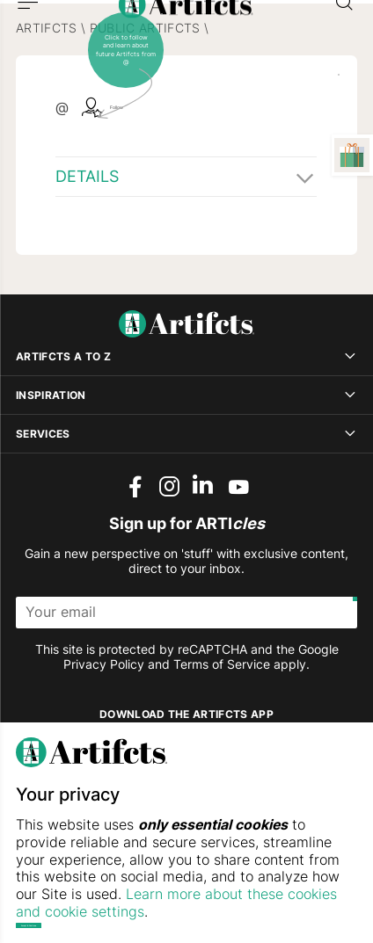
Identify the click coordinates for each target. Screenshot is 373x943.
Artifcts (46, 86)
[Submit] (341, 670)
